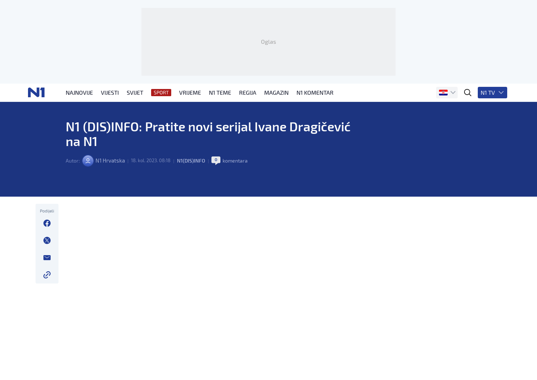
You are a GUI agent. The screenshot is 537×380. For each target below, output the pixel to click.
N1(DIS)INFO (194, 194)
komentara (238, 194)
